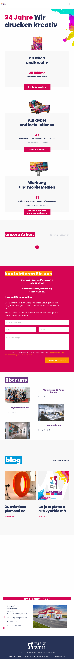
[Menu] (70, 4)
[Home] (5, 4)
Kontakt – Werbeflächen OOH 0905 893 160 (37, 282)
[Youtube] (10, 629)
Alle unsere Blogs (61, 460)
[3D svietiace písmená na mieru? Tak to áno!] (20, 494)
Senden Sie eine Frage (57, 360)
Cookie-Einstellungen (58, 656)
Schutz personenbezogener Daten (36, 656)
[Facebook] (7, 629)
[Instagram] (4, 629)
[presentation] (19, 361)
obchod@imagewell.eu (18, 297)
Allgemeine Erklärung (16, 656)
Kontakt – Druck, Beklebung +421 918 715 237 (37, 290)
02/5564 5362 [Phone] (13, 622)
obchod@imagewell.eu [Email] (17, 618)
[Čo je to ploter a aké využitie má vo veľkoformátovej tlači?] (53, 494)
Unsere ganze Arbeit (59, 235)
